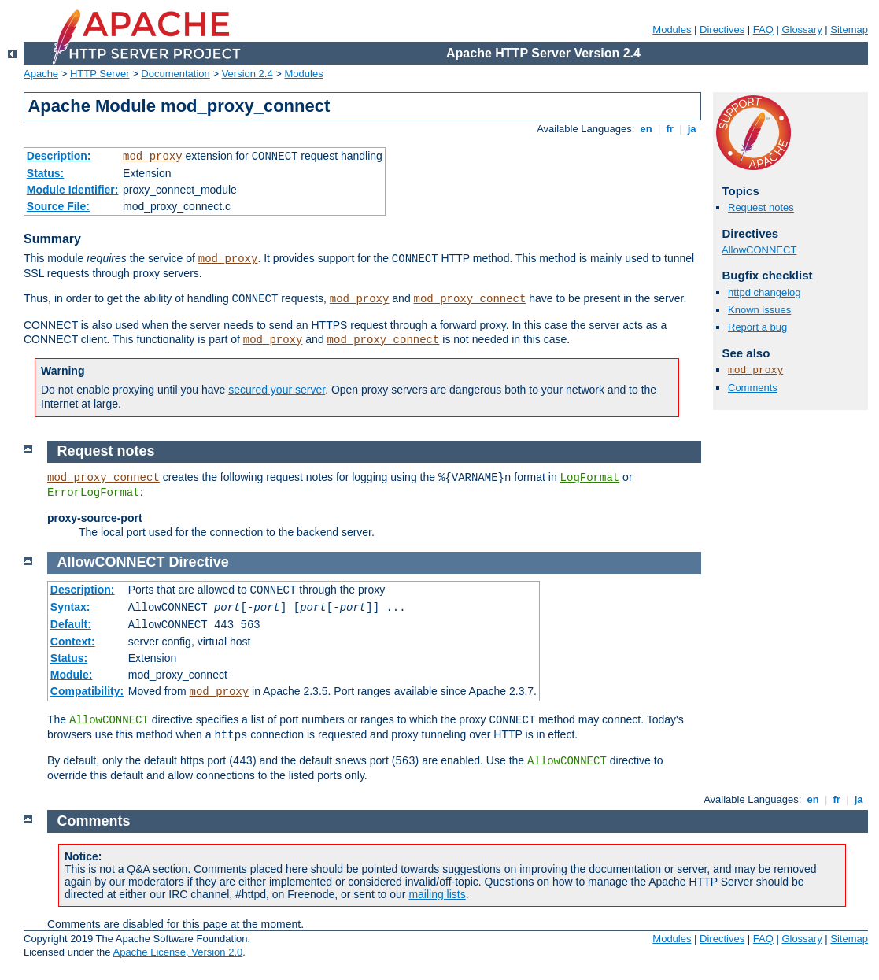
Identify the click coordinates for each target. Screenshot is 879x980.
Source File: (58, 206)
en (646, 129)
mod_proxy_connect (470, 299)
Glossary (801, 29)
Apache (41, 74)
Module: (71, 674)
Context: (72, 641)
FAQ (763, 29)
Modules (671, 29)
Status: (45, 173)
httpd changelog (764, 292)
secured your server (276, 389)
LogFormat (590, 478)
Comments (752, 388)
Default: (70, 624)
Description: (59, 156)
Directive (199, 562)
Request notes (761, 207)
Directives (722, 29)
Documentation (175, 74)
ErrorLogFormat (93, 492)
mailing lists (436, 894)
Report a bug (757, 327)
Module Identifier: (73, 189)
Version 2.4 (247, 74)
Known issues (759, 310)
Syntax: (70, 607)
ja (692, 129)
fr (670, 129)
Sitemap (849, 29)
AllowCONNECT (759, 250)
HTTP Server (100, 74)
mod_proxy (153, 156)
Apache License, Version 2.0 (177, 952)
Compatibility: (87, 691)
